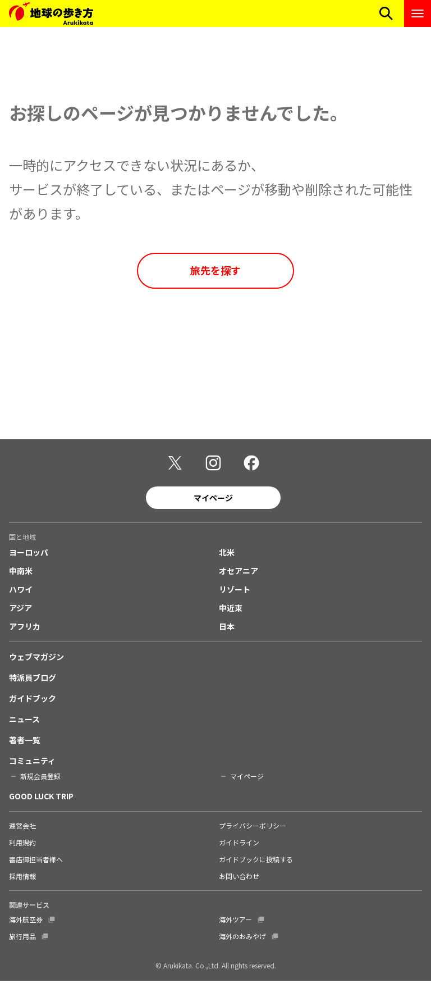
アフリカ (24, 628)
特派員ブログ (32, 679)
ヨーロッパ (28, 554)
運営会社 (22, 827)
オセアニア (238, 573)
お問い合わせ (239, 878)
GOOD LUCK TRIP (41, 798)
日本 (227, 628)
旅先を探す (215, 270)
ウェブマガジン (36, 659)
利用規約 (22, 844)
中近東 (230, 610)
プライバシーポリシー (252, 827)
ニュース (24, 721)
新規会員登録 (40, 778)
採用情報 (22, 878)
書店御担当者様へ (36, 861)
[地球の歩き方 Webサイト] (51, 13)
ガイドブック (32, 700)
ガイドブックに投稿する (256, 861)
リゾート (234, 591)
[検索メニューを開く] (386, 13)
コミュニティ (32, 762)
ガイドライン (239, 844)
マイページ (213, 499)
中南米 (21, 573)
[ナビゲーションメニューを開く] (417, 13)
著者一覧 (24, 742)
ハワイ (21, 591)
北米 (227, 554)
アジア (20, 610)
